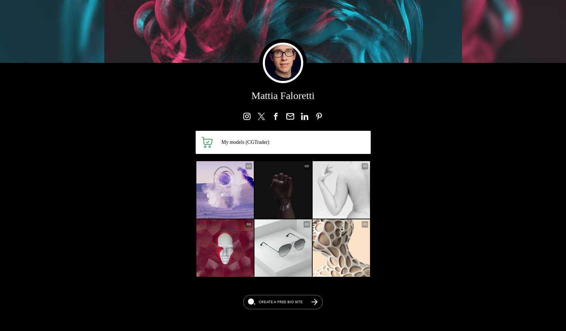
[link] (247, 116)
